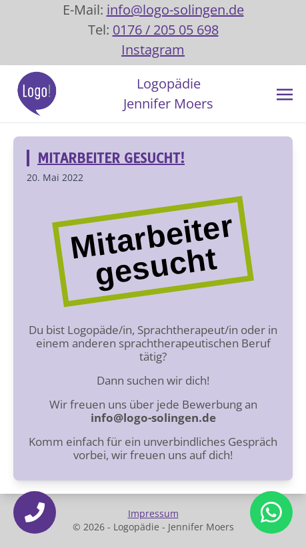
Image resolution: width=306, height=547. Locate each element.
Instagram (153, 50)
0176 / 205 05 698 (166, 30)
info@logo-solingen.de (175, 10)
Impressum (153, 513)
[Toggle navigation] (285, 93)
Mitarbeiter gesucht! (111, 158)
